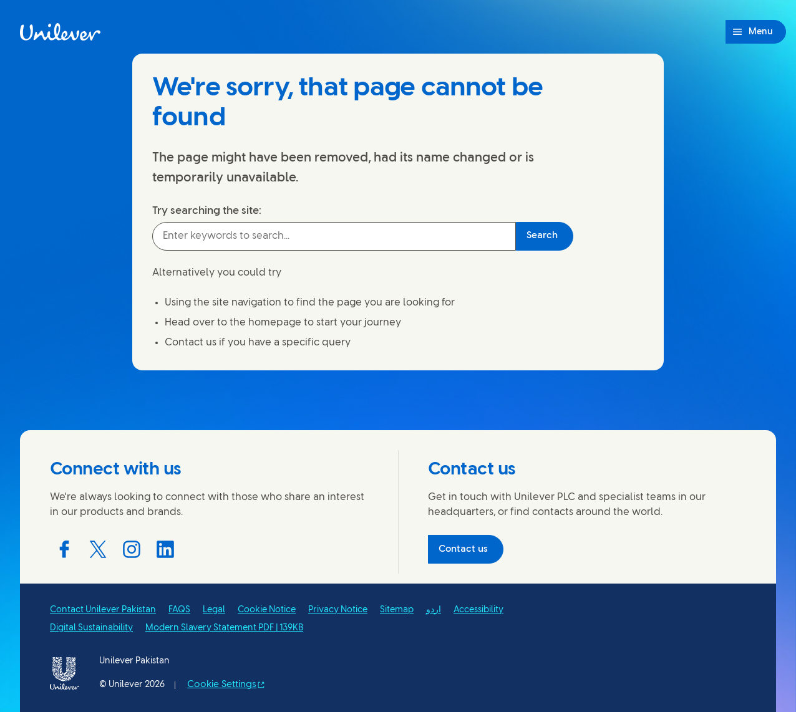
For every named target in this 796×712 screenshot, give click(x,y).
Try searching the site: (206, 210)
